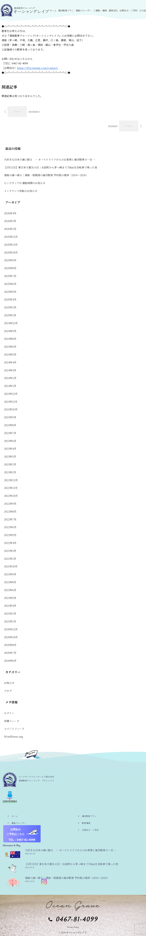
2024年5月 (10, 354)
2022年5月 (10, 535)
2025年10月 (11, 252)
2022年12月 (11, 480)
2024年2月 (10, 378)
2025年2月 (10, 307)
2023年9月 (10, 417)
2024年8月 (10, 339)
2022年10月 (11, 496)
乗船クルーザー (18, 823)
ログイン (9, 713)
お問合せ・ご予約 (90, 829)
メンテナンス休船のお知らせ (20, 191)
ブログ (8, 691)
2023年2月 (10, 464)
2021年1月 (10, 621)
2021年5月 (10, 598)
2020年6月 (10, 661)
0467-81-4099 (76, 919)
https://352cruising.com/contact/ (37, 68)
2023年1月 (10, 472)
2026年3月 (10, 221)
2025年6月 (10, 284)
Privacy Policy (73, 927)
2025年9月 (10, 260)
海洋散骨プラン (89, 816)
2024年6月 (10, 346)
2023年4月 (10, 448)
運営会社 (15, 829)
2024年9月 (10, 331)
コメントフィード (14, 729)
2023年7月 (10, 433)
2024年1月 (10, 386)
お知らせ (9, 683)
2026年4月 (10, 213)
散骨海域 (86, 823)
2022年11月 (11, 488)
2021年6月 (10, 590)
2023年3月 (10, 456)
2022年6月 (10, 527)
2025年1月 (10, 315)
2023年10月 (11, 409)
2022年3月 (10, 551)
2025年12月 (11, 237)
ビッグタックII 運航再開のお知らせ (24, 183)
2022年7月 (10, 519)
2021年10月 (11, 566)
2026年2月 (10, 229)
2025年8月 (10, 268)
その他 (14, 836)
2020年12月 (11, 629)
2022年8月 (10, 511)
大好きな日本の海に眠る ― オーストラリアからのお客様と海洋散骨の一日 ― (49, 159)
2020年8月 (10, 645)
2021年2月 (10, 613)
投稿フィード (11, 721)
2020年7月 (10, 653)
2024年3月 (10, 370)
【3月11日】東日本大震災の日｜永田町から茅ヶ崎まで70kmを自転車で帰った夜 (50, 167)
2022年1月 (10, 559)
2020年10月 (11, 637)
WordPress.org (13, 736)
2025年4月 (10, 299)
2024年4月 (10, 362)
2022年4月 (10, 543)
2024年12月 (11, 323)
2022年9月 (10, 503)
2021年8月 (10, 582)
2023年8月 (10, 425)
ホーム (14, 816)
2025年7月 (10, 276)
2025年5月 (10, 292)
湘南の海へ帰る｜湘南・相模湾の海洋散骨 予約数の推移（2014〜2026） (46, 175)
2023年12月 (11, 394)
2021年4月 (10, 605)
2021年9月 (10, 574)
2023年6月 (10, 441)
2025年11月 (11, 244)
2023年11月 (10, 401)
